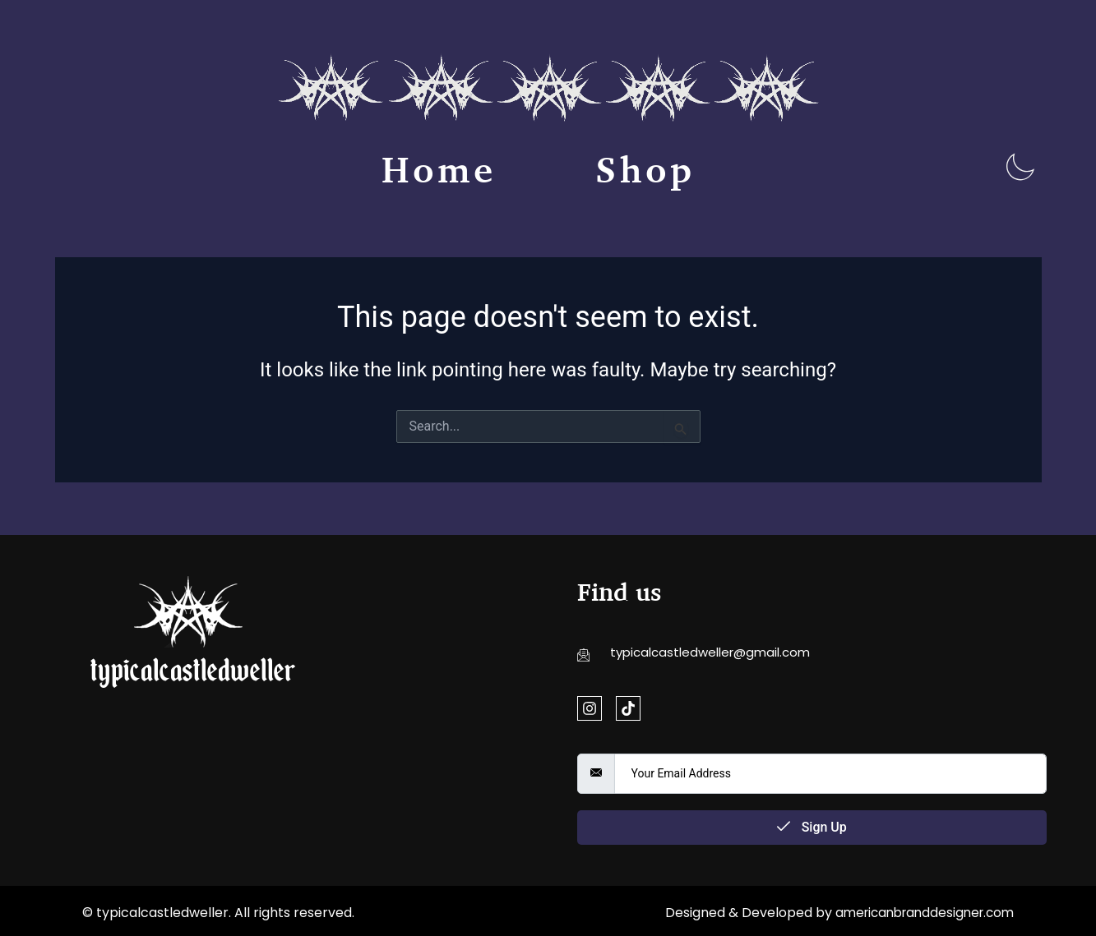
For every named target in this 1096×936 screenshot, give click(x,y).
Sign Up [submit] (812, 827)
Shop (645, 169)
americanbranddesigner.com (919, 912)
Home (439, 169)
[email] (830, 774)
